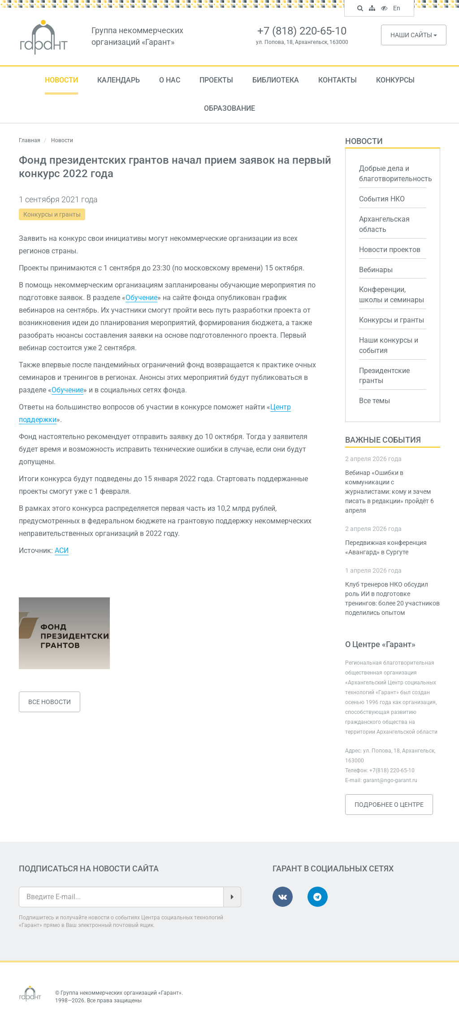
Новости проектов (389, 249)
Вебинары (376, 269)
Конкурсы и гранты (52, 214)
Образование (229, 108)
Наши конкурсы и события (388, 345)
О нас (169, 80)
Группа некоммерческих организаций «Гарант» (121, 993)
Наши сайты (413, 35)
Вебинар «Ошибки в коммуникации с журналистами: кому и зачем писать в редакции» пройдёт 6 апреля (389, 491)
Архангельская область (384, 224)
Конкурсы (395, 80)
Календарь (118, 80)
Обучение (141, 297)
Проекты (216, 80)
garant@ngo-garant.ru (390, 780)
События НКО (382, 199)
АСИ (62, 550)
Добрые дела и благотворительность (393, 173)
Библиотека (275, 80)
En (398, 9)
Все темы (374, 400)
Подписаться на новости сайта (89, 868)
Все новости (49, 701)
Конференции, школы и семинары (391, 294)
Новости (61, 80)
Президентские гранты (384, 375)
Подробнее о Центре (389, 804)
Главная (29, 140)
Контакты (337, 80)
